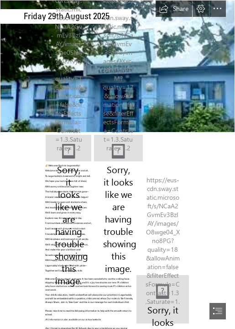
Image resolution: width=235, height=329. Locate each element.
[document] (117, 164)
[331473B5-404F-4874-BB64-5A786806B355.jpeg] (68, 148)
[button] (174, 8)
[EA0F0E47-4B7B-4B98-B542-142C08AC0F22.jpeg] (162, 299)
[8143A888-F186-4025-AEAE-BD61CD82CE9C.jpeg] (118, 148)
